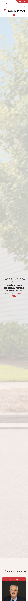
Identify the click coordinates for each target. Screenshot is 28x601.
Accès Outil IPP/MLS (22, 3)
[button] (14, 15)
